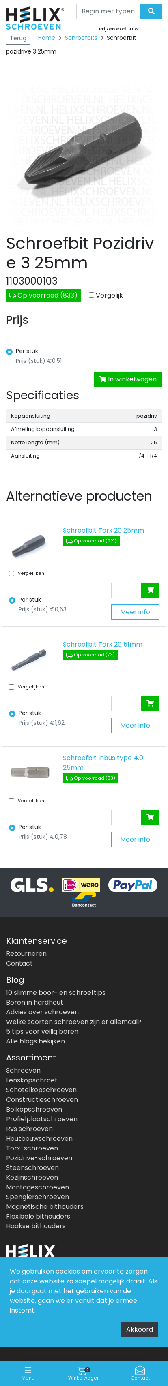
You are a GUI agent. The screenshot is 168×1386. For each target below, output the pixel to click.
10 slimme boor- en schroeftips (56, 992)
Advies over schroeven (42, 1012)
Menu (28, 1373)
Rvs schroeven (29, 1128)
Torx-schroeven (32, 1148)
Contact (140, 1373)
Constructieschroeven (42, 1099)
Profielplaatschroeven (42, 1119)
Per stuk (27, 351)
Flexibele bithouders (38, 1216)
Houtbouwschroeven (39, 1138)
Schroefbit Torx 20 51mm (102, 644)
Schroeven (23, 1070)
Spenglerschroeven (37, 1197)
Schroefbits (82, 38)
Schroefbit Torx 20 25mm (103, 530)
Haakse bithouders (36, 1226)
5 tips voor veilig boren (42, 1031)
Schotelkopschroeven (41, 1090)
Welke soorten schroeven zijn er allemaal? (73, 1021)
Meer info (135, 612)
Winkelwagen (84, 1373)
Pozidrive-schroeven (39, 1158)
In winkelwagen (128, 379)
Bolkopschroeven (34, 1109)
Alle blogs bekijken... (37, 1041)
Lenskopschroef (31, 1080)
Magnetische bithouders (45, 1206)
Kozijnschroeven (32, 1177)
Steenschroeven (32, 1167)
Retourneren (26, 953)
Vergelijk (109, 295)
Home (46, 38)
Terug (18, 38)
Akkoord (139, 1329)
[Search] (108, 11)
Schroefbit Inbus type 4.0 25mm (103, 762)
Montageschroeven (37, 1187)
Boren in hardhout (34, 1002)
